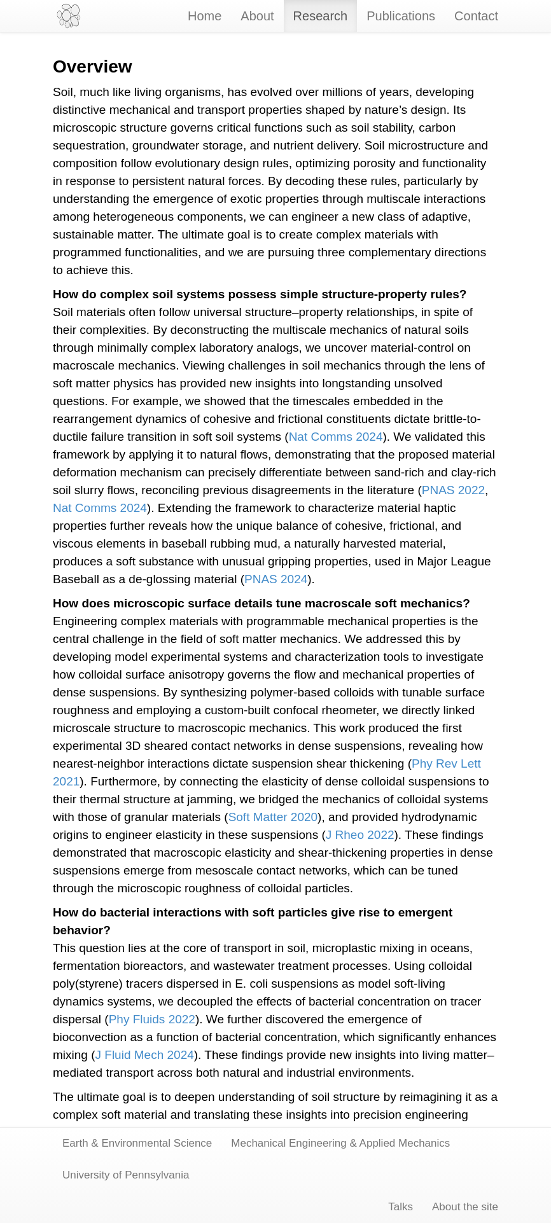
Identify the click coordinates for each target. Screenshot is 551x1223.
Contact (476, 16)
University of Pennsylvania (125, 1175)
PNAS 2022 (453, 490)
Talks (400, 1207)
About (257, 16)
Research (320, 16)
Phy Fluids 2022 (152, 1019)
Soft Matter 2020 (272, 817)
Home (204, 16)
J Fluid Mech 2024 (144, 1054)
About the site (465, 1207)
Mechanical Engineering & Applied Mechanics (340, 1143)
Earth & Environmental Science (137, 1143)
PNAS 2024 (275, 579)
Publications (400, 16)
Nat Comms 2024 (336, 436)
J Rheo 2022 (360, 834)
